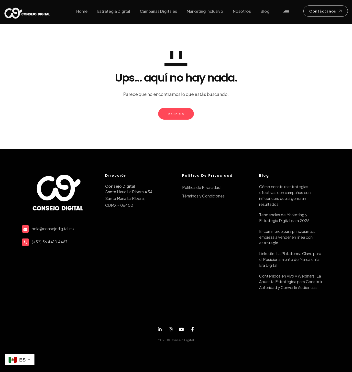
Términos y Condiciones (203, 195)
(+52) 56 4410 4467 (49, 241)
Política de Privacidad (201, 187)
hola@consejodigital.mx (53, 228)
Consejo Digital (182, 340)
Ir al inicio (176, 114)
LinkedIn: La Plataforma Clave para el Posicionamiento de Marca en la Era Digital (290, 259)
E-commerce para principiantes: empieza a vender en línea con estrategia (288, 237)
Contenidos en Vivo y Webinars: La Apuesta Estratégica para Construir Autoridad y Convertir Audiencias (290, 281)
